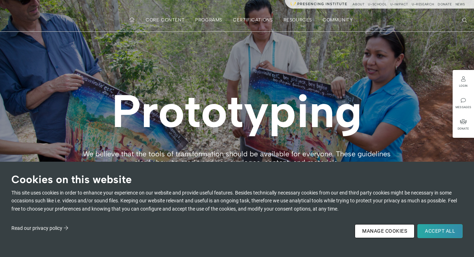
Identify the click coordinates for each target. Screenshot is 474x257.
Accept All (440, 231)
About (358, 4)
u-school (377, 4)
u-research (423, 4)
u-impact (399, 4)
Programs (208, 19)
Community (338, 19)
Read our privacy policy (36, 228)
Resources (297, 19)
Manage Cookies (384, 231)
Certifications (252, 19)
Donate (445, 4)
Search (465, 19)
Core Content (165, 19)
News (460, 4)
